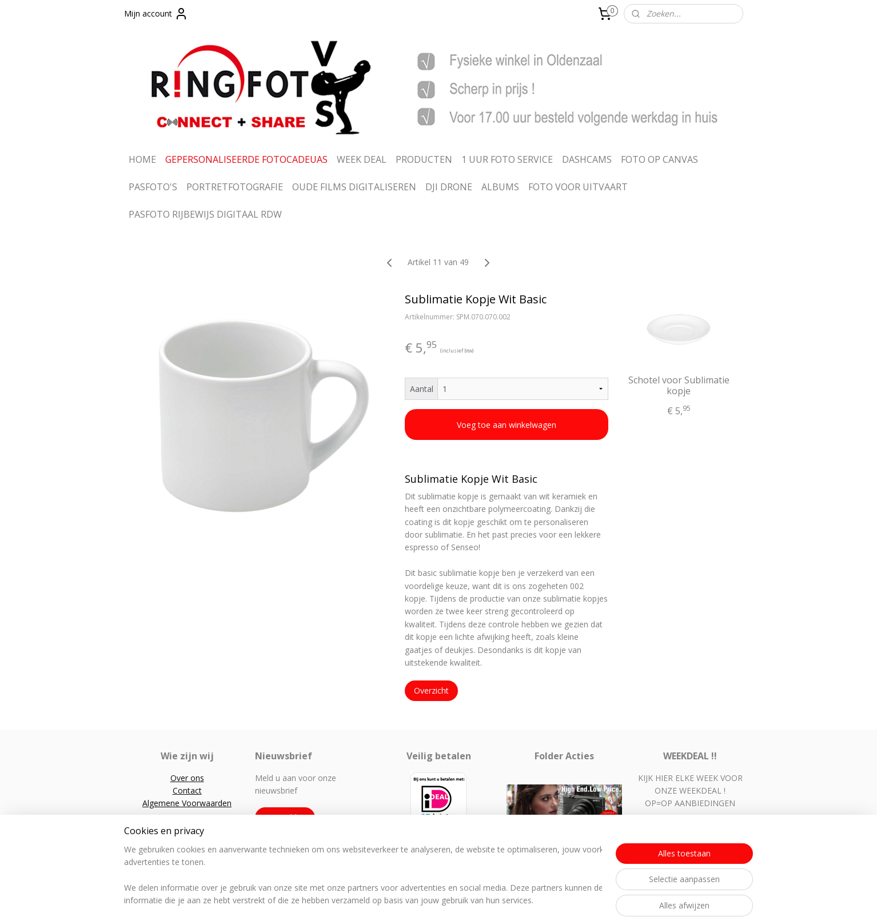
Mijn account (156, 14)
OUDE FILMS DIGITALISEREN (354, 187)
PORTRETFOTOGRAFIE (234, 187)
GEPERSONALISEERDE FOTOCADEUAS (246, 159)
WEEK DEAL (361, 159)
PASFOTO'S (153, 187)
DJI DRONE (448, 187)
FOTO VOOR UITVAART (578, 187)
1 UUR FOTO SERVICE (507, 159)
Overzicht (431, 690)
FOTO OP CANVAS (659, 159)
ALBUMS (500, 187)
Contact (187, 790)
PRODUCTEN (424, 159)
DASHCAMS (587, 159)
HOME (142, 159)
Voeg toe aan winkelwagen (506, 424)
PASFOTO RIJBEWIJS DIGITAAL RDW (205, 214)
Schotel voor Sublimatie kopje (678, 385)
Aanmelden (285, 817)
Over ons (187, 777)
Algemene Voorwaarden (187, 803)
